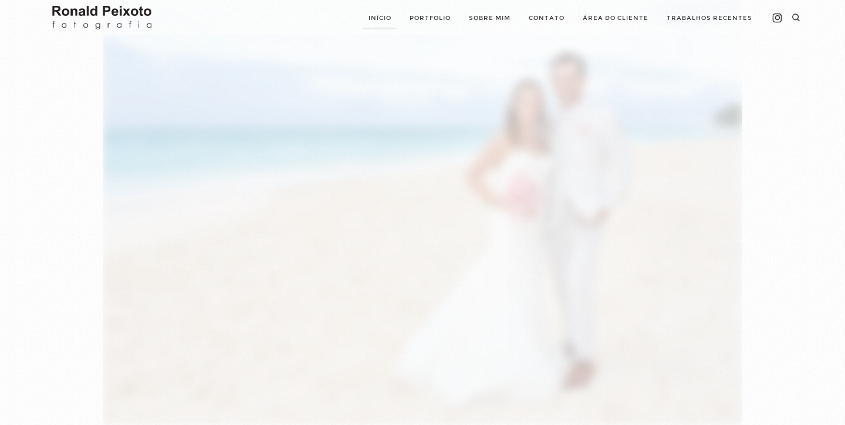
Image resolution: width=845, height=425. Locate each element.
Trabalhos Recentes (709, 18)
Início (380, 18)
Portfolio (430, 18)
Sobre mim (490, 18)
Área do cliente (615, 18)
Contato (547, 18)
